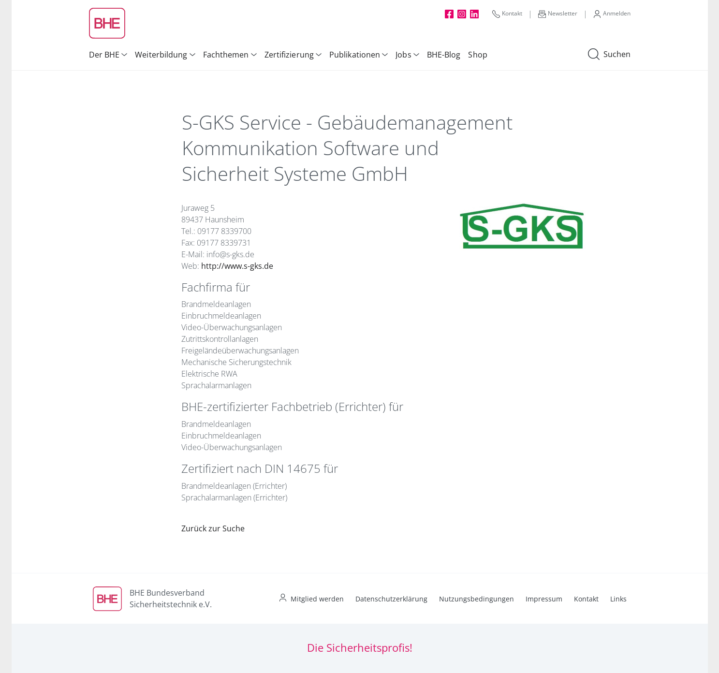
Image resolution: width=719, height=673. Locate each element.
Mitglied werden (317, 598)
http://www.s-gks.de (237, 266)
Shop (477, 54)
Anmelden (612, 13)
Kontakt (507, 13)
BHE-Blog (444, 54)
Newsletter (557, 13)
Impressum (544, 598)
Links (618, 598)
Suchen (609, 54)
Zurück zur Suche (213, 528)
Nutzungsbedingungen (476, 598)
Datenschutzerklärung (391, 598)
